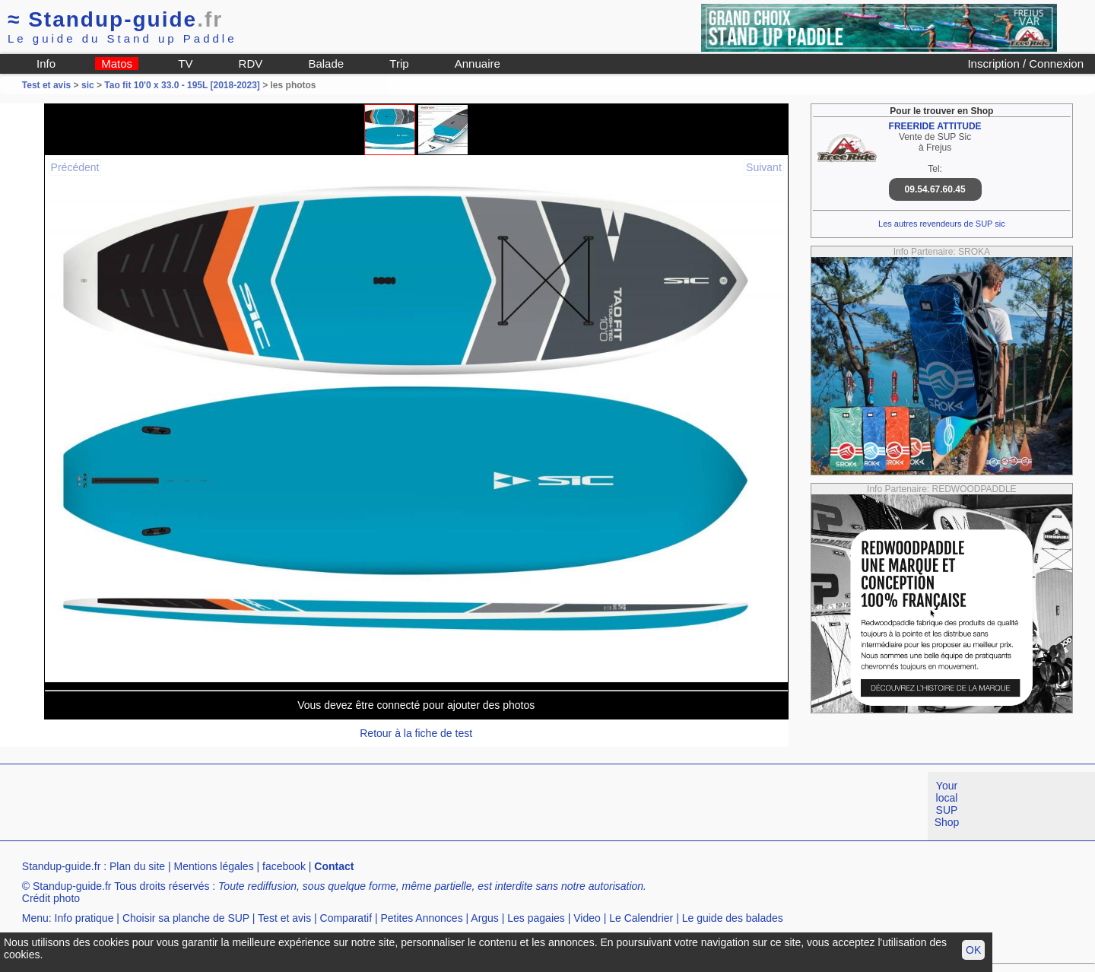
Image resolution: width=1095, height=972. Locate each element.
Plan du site (137, 866)
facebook (284, 866)
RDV (251, 63)
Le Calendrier (641, 918)
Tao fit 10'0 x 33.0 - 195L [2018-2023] (182, 85)
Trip (398, 63)
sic (87, 85)
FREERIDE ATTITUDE (935, 126)
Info (46, 63)
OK (973, 950)
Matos (116, 63)
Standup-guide (115, 19)
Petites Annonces (421, 918)
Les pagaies (536, 918)
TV (185, 63)
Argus (485, 918)
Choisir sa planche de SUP (185, 918)
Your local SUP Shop (947, 804)
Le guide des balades (732, 918)
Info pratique (84, 918)
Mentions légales (214, 866)
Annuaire (477, 63)
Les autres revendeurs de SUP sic (941, 223)
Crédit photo (51, 898)
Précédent (75, 167)
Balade (326, 63)
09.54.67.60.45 (935, 189)
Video (587, 918)
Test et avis (48, 85)
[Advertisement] (277, 806)
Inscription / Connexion (1025, 63)
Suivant (764, 167)
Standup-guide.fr (61, 866)
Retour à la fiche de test (416, 733)
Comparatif (346, 918)
